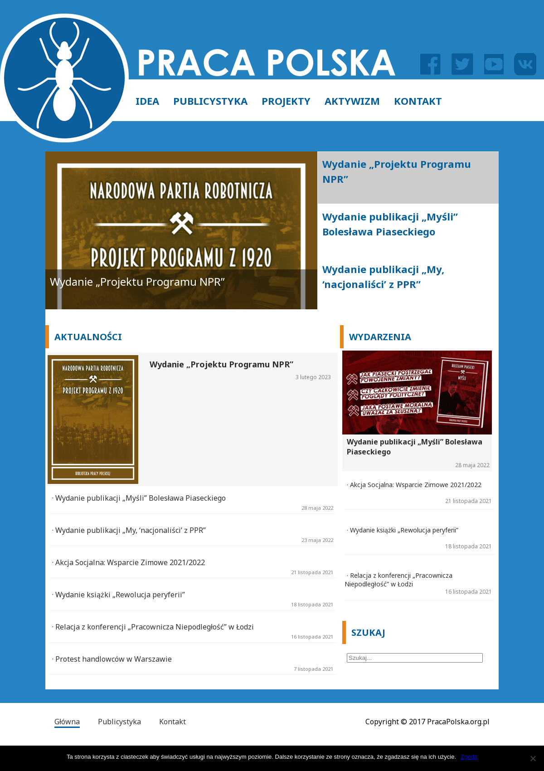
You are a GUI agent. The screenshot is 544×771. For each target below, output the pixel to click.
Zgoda (469, 756)
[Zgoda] (532, 758)
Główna (67, 722)
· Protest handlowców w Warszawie (112, 659)
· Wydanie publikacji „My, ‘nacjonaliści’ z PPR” (129, 530)
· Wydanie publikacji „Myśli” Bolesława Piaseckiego (139, 498)
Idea (147, 100)
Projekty (286, 100)
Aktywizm (352, 100)
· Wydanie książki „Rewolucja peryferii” (118, 595)
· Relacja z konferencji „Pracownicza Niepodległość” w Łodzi (153, 627)
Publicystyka (210, 100)
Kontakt (418, 100)
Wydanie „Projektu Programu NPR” (137, 281)
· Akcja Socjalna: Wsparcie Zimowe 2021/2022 (128, 562)
